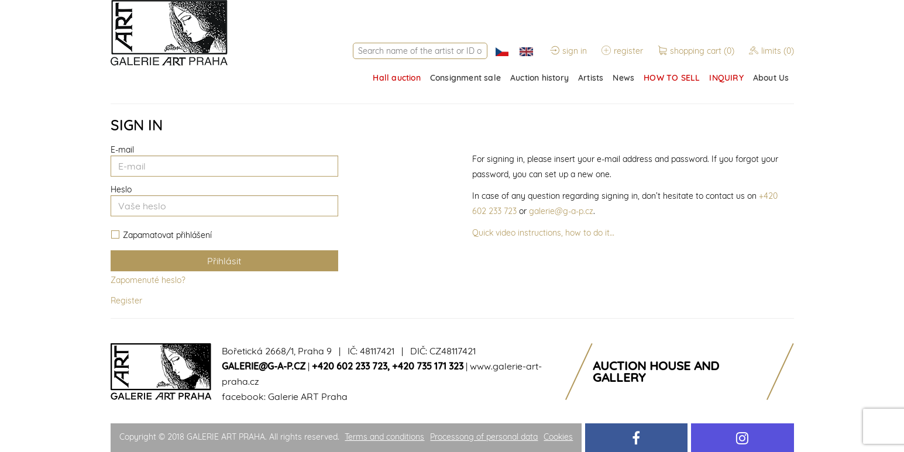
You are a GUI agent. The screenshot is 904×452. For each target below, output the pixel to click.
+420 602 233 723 (349, 366)
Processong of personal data (484, 437)
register (622, 51)
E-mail (122, 149)
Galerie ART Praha (308, 396)
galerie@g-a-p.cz (561, 211)
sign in (568, 51)
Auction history (539, 78)
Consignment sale (465, 78)
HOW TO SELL (672, 78)
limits (771, 51)
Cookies (558, 437)
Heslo (121, 189)
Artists (590, 78)
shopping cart (697, 51)
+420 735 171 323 (427, 366)
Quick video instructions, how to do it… (543, 232)
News (623, 78)
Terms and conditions (384, 437)
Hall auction (396, 78)
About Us (771, 78)
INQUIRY (726, 78)
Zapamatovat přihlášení (161, 235)
